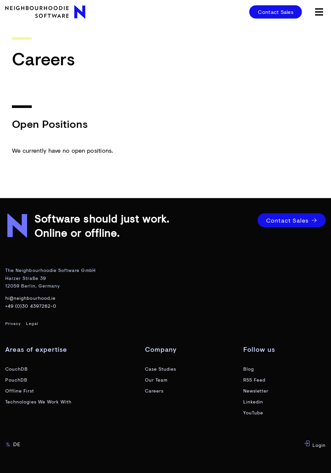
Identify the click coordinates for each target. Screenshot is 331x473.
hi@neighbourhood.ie (30, 297)
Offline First (19, 390)
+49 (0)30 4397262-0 (30, 305)
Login (315, 444)
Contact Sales (275, 12)
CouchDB (16, 368)
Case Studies (160, 368)
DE (13, 444)
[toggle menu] (319, 12)
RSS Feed (254, 379)
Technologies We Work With (38, 401)
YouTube (253, 412)
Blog (248, 368)
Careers (154, 390)
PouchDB (16, 379)
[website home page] (46, 12)
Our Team (156, 379)
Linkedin (253, 401)
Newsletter (256, 390)
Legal (32, 323)
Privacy (13, 323)
